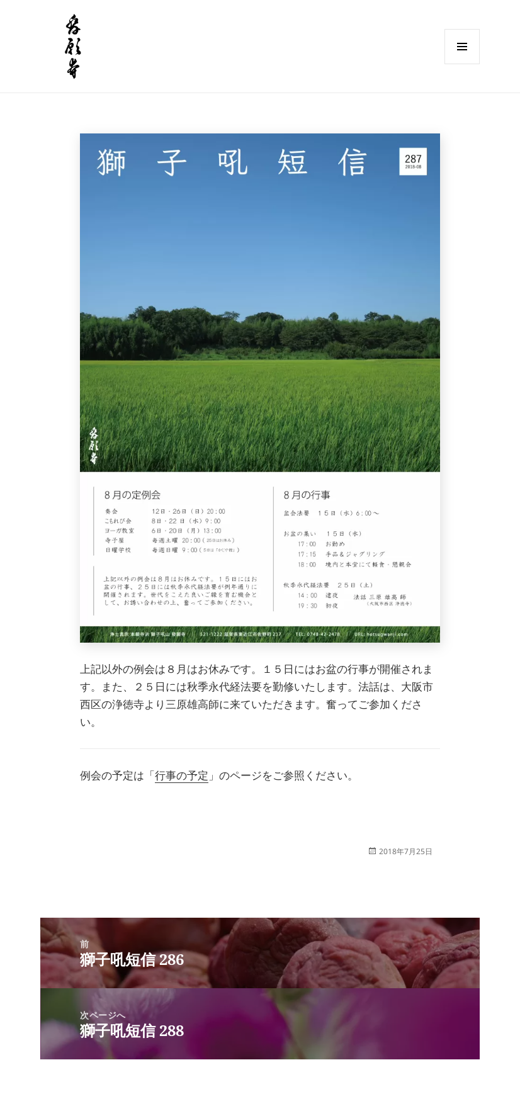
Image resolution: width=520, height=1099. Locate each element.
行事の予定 (181, 775)
